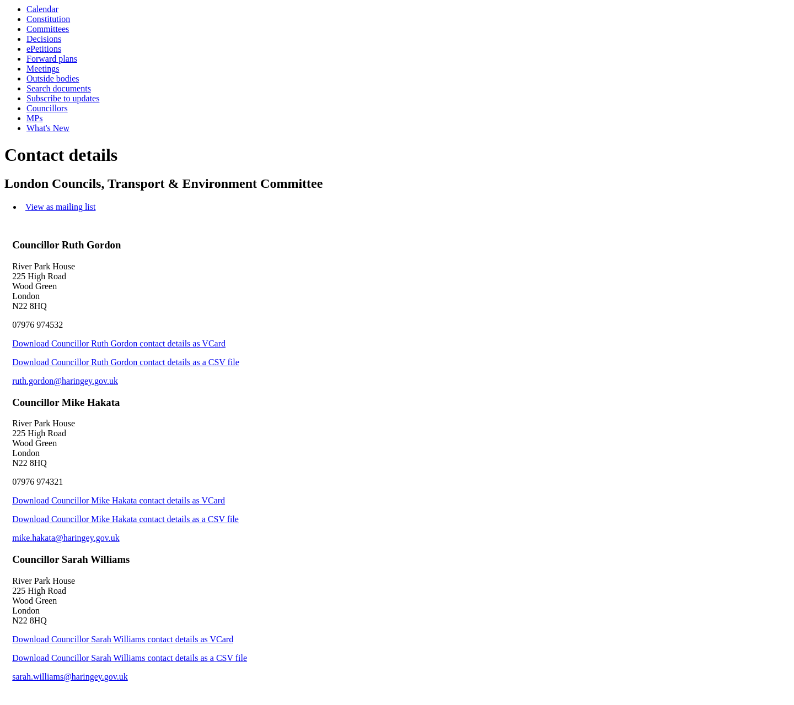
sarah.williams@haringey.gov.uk (70, 676)
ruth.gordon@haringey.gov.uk (65, 381)
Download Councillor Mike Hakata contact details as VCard (118, 500)
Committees (47, 29)
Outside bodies (52, 78)
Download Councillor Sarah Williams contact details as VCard (122, 639)
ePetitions (43, 48)
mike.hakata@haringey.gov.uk (65, 538)
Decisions (43, 39)
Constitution (48, 19)
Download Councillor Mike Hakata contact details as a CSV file (125, 519)
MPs (34, 118)
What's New (47, 128)
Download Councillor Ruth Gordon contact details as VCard (119, 343)
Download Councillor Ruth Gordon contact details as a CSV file (125, 362)
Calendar (42, 9)
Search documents (58, 88)
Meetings (43, 68)
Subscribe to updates (62, 98)
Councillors (47, 108)
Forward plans (51, 58)
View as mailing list (60, 207)
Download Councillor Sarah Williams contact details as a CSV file (129, 658)
